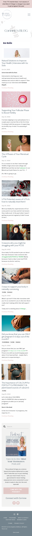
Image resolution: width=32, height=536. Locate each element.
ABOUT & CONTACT (23, 518)
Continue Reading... (8, 88)
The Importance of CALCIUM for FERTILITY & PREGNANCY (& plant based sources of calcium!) (16, 385)
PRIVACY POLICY (19, 523)
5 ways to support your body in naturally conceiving (15, 288)
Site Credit (16, 532)
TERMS (10, 523)
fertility (4, 292)
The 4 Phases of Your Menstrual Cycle (15, 155)
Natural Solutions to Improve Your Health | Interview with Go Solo (15, 63)
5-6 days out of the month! (16, 351)
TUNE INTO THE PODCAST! (16, 491)
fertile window (5, 342)
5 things (23, 308)
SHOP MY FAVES (10, 519)
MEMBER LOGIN (21, 519)
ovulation (18, 342)
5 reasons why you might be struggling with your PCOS (14, 244)
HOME (5, 518)
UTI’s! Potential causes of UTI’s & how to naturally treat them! (16, 200)
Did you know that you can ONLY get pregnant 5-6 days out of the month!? (16, 336)
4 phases (23, 168)
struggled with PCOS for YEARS (12, 257)
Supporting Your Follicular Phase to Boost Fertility (15, 111)
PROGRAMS (12, 518)
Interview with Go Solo (9, 72)
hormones (9, 292)
